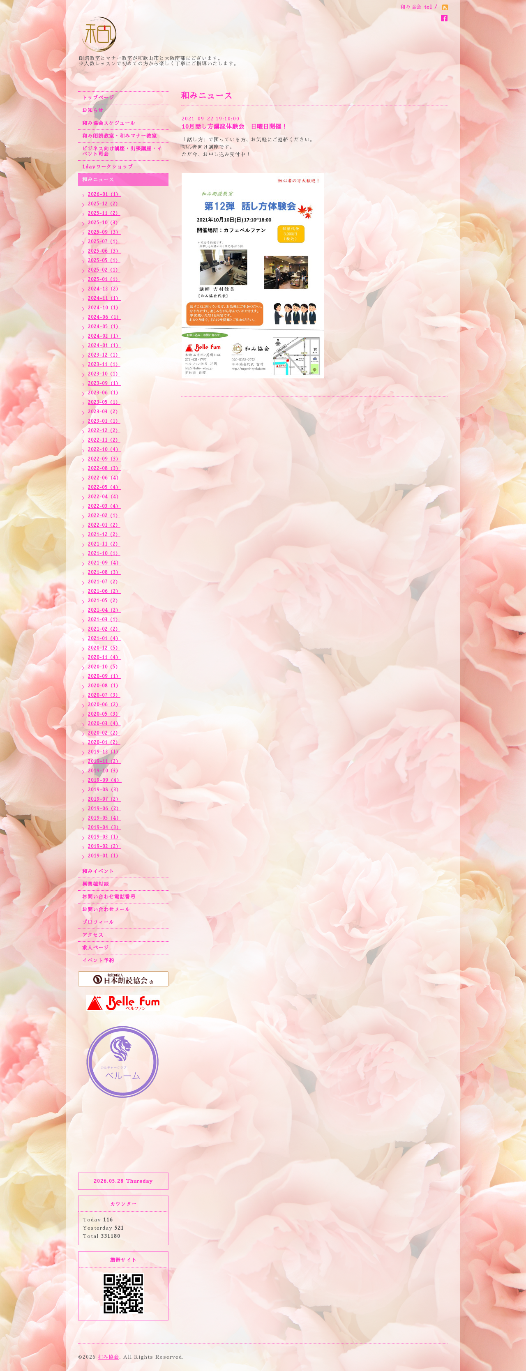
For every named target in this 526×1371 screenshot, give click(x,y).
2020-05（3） (104, 714)
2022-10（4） (104, 449)
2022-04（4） (104, 497)
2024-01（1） (104, 345)
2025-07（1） (104, 242)
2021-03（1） (104, 620)
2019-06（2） (104, 808)
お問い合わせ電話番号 (109, 896)
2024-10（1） (104, 308)
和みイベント (98, 871)
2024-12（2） (104, 289)
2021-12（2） (104, 534)
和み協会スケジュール (109, 123)
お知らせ (93, 110)
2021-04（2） (104, 610)
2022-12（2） (104, 431)
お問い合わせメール (106, 909)
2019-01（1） (104, 856)
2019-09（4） (105, 780)
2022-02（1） (104, 516)
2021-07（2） (104, 582)
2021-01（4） (104, 638)
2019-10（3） (104, 771)
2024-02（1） (104, 336)
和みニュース (98, 179)
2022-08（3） (104, 468)
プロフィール (98, 922)
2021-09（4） (104, 563)
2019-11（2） (104, 761)
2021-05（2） (104, 601)
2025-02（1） (104, 270)
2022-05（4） (104, 487)
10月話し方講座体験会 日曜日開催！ (235, 126)
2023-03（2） (104, 412)
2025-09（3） (104, 232)
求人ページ (95, 947)
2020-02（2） (104, 733)
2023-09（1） (104, 383)
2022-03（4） (104, 506)
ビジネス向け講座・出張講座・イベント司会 (122, 151)
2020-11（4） (104, 657)
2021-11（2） (104, 544)
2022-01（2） (104, 525)
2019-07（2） (104, 799)
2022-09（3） (104, 459)
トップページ (98, 97)
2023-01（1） (104, 421)
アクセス (93, 935)
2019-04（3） (104, 827)
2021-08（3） (104, 572)
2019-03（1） (104, 837)
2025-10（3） (104, 223)
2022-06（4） (104, 478)
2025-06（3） (104, 251)
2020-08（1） (104, 686)
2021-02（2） (104, 629)
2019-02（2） (104, 846)
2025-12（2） (104, 204)
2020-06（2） (104, 705)
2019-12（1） (104, 752)
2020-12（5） (104, 648)
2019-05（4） (104, 818)
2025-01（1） (104, 279)
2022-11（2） (104, 440)
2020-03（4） (104, 723)
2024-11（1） (104, 298)
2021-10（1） (104, 553)
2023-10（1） (104, 374)
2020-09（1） (104, 676)
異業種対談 (95, 884)
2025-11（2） (104, 213)
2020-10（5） (104, 667)
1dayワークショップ (107, 166)
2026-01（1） (104, 194)
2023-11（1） (104, 364)
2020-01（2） (104, 742)
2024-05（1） (104, 327)
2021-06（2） (104, 591)
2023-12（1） (104, 355)
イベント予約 (98, 960)
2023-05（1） (104, 402)
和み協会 (108, 1357)
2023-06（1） (104, 393)
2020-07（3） (104, 695)
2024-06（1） (104, 317)
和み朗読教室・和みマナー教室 (119, 136)
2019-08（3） (104, 790)
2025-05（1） (104, 260)
